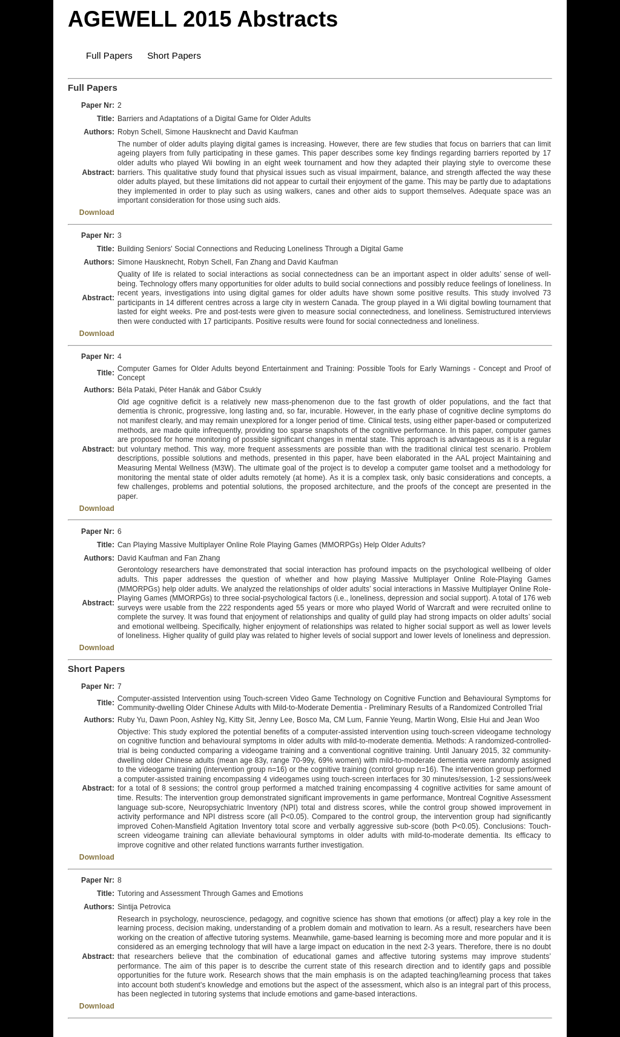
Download (96, 212)
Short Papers (174, 55)
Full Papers (109, 55)
